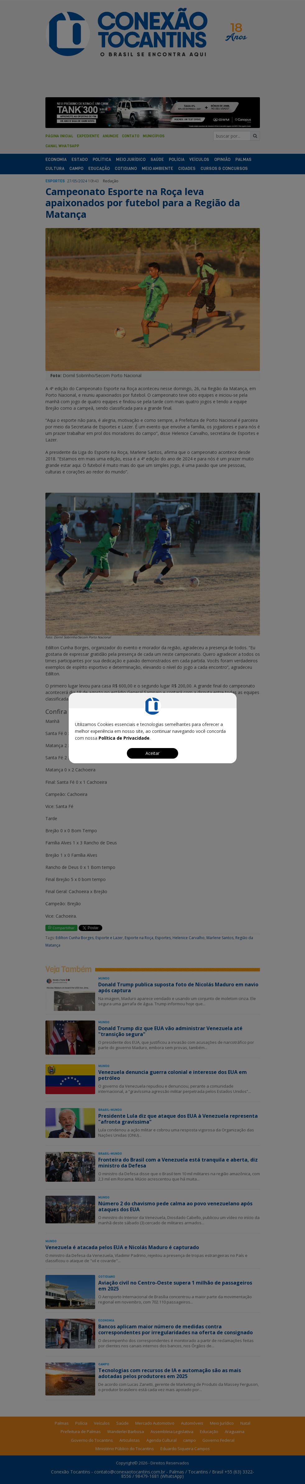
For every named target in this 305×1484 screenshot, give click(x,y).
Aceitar (152, 753)
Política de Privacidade (124, 738)
